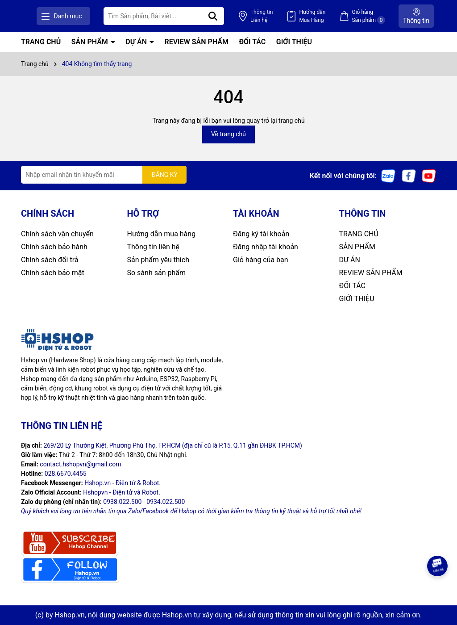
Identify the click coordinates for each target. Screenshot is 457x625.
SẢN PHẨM (90, 42)
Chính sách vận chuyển (57, 234)
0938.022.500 (122, 501)
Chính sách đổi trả (50, 260)
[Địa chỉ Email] (104, 175)
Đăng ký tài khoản (261, 234)
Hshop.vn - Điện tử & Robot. (122, 483)
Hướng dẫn (324, 16)
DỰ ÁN (137, 42)
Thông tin (279, 16)
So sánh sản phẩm (156, 272)
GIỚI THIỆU (294, 42)
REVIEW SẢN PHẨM (196, 42)
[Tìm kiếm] (236, 16)
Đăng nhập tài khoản (265, 247)
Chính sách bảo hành (54, 247)
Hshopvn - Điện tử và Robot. (121, 492)
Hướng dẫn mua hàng (161, 234)
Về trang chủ (228, 134)
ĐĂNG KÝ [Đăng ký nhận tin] (164, 174)
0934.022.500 (165, 501)
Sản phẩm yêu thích (158, 260)
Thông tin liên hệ (153, 247)
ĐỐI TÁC (252, 42)
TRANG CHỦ (41, 42)
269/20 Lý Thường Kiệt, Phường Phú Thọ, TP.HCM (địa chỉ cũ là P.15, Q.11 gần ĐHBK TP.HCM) (172, 445)
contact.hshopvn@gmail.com (80, 464)
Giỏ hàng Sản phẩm (374, 16)
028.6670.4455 (66, 473)
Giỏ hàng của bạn (260, 260)
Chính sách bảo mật (52, 272)
